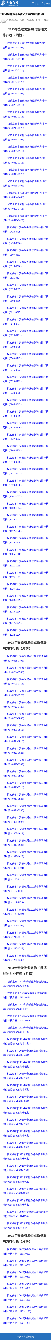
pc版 (35, 4)
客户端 (46, 4)
